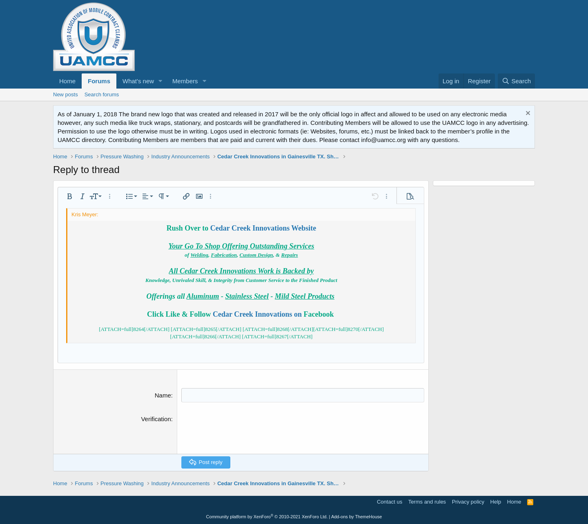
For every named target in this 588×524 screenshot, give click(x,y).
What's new (138, 81)
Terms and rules (427, 501)
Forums (99, 81)
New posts (65, 94)
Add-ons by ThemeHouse (356, 516)
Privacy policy (468, 501)
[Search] (516, 81)
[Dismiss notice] (526, 114)
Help (495, 501)
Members (185, 81)
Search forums (102, 94)
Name (163, 395)
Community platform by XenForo (267, 516)
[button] (160, 81)
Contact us (389, 501)
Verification (156, 418)
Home (67, 81)
